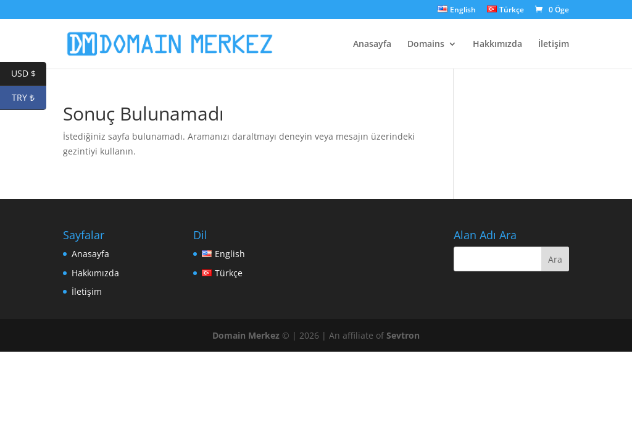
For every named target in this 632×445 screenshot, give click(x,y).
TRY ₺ (29, 98)
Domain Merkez (246, 335)
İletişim (553, 44)
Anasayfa (372, 44)
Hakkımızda (497, 44)
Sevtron (403, 335)
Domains (425, 44)
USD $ (29, 74)
